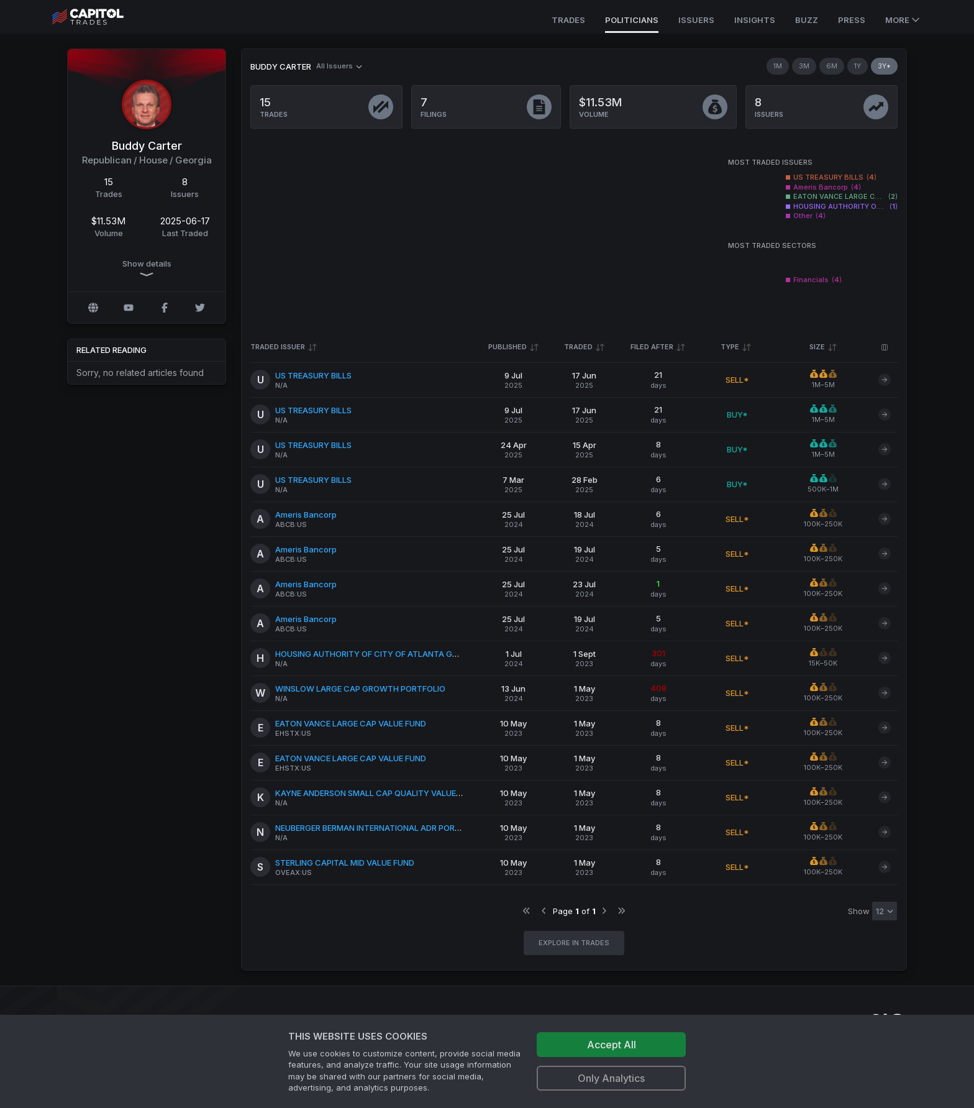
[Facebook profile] (164, 307)
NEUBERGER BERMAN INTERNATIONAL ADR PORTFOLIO (379, 828)
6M (831, 66)
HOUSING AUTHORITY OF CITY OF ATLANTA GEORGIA (378, 654)
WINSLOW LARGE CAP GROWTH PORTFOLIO (360, 689)
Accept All (611, 1044)
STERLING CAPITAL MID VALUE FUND (344, 863)
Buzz (806, 20)
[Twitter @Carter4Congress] (200, 307)
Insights (754, 20)
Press (851, 20)
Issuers (696, 20)
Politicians (631, 20)
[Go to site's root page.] (101, 17)
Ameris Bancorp (306, 515)
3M (804, 66)
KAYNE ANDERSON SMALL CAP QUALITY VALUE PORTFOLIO (389, 793)
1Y (857, 66)
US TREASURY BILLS (313, 375)
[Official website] (93, 307)
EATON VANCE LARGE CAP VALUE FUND (350, 723)
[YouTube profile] (128, 307)
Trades (568, 20)
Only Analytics (611, 1078)
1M (777, 66)
